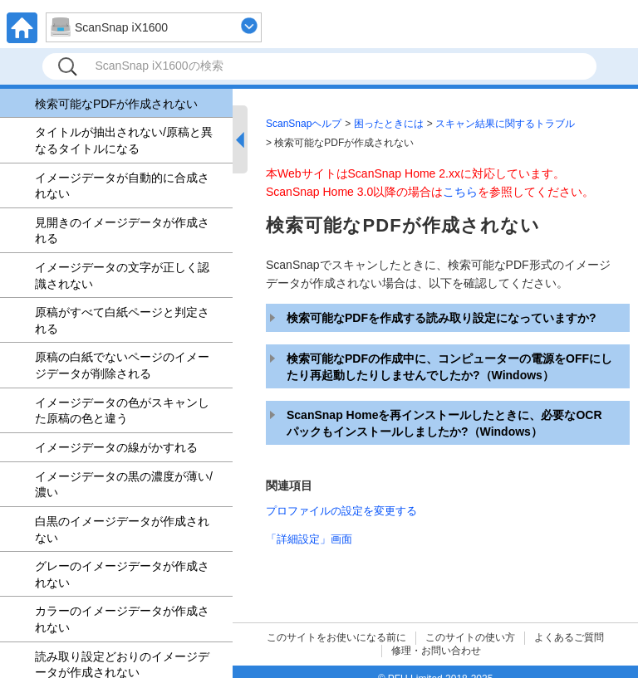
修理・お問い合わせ (436, 650)
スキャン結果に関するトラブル (505, 123)
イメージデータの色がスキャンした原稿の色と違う (122, 411)
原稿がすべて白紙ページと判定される (122, 320)
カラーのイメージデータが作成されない (122, 619)
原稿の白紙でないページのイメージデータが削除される (122, 365)
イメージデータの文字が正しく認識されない (122, 275)
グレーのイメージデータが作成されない (122, 574)
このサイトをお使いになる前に (336, 637)
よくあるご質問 (569, 637)
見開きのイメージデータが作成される (122, 231)
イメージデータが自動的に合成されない (122, 186)
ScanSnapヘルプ (303, 123)
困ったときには (389, 123)
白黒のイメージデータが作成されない (122, 529)
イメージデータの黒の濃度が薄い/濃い (124, 485)
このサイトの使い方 (470, 637)
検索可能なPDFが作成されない (116, 103)
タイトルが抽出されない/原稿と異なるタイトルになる (124, 140)
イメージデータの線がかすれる (116, 447)
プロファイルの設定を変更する (341, 511)
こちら (460, 191)
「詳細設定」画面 (309, 539)
